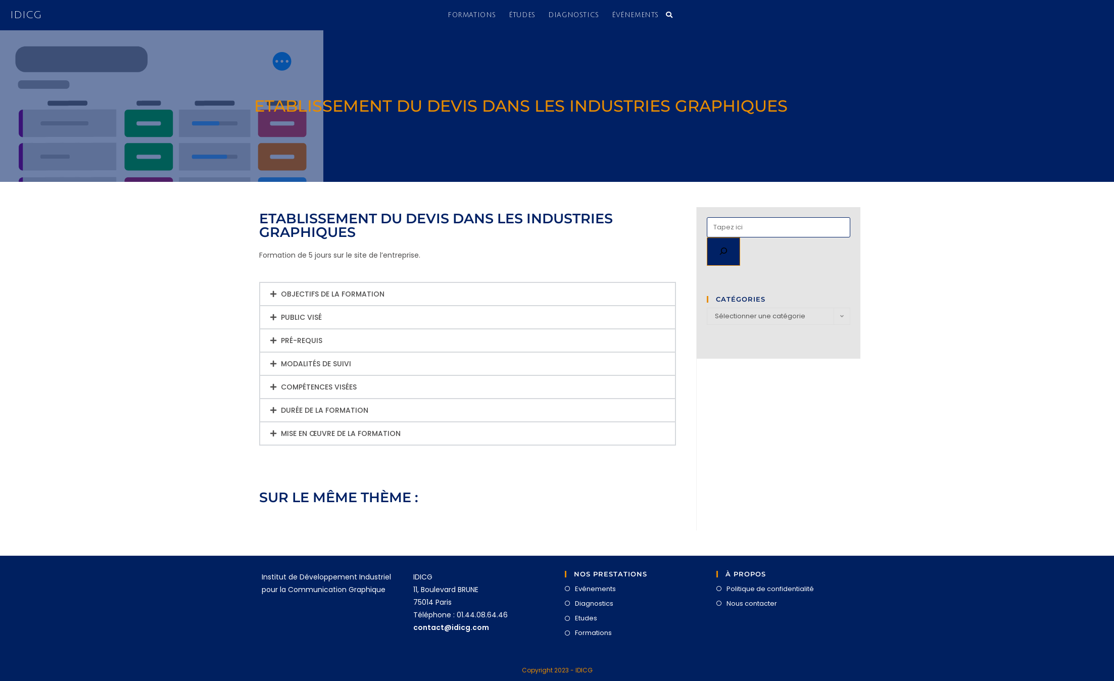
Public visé (301, 317)
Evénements (595, 589)
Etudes (586, 618)
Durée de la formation (324, 410)
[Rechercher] (723, 251)
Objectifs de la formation (332, 294)
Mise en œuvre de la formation (341, 433)
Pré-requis (301, 340)
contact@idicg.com (451, 627)
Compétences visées (319, 387)
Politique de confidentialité (770, 589)
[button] (467, 294)
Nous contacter (751, 603)
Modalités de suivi (316, 364)
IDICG (25, 15)
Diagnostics (594, 603)
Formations (593, 633)
